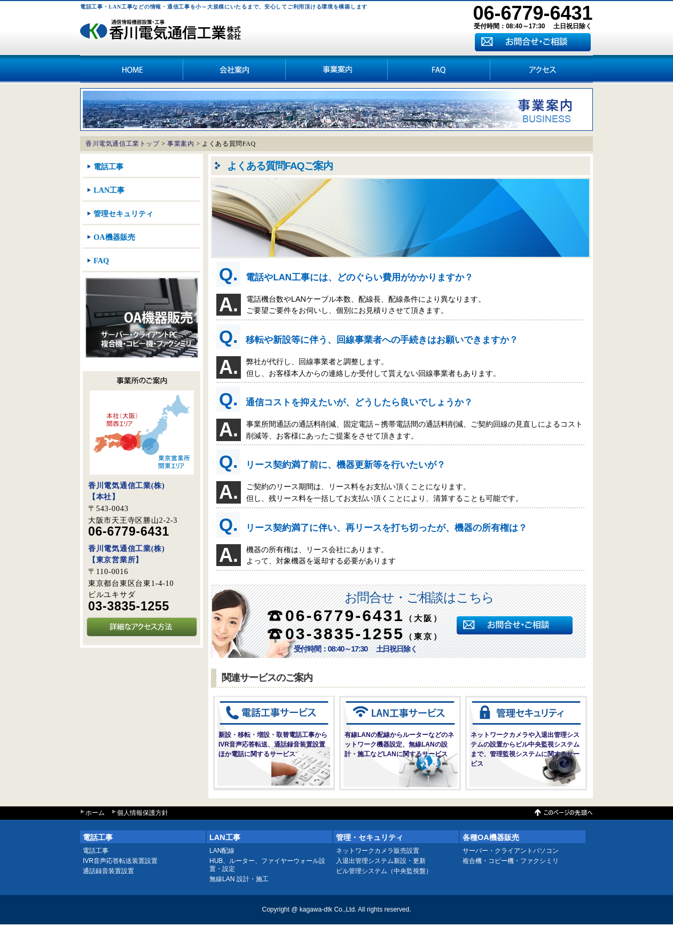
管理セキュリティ (123, 213)
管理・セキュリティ (369, 837)
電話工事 (108, 166)
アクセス (439, 69)
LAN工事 (108, 190)
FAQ (101, 260)
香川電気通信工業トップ (122, 143)
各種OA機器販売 (491, 837)
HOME (131, 69)
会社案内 (234, 69)
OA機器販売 (114, 237)
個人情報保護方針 (142, 813)
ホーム (95, 813)
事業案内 (336, 69)
